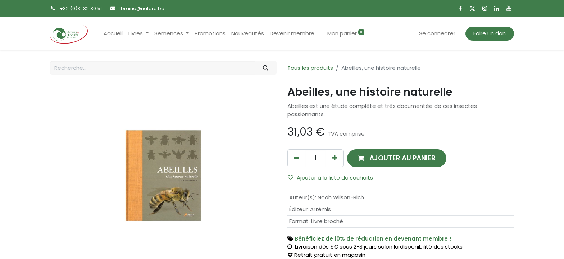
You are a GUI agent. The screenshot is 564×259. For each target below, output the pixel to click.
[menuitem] (113, 33)
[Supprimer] (296, 158)
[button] (396, 158)
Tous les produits (310, 68)
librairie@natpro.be (141, 8)
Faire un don (489, 33)
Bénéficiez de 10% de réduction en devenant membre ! (373, 238)
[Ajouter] (335, 158)
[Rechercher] (266, 68)
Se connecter (437, 33)
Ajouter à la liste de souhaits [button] (330, 177)
